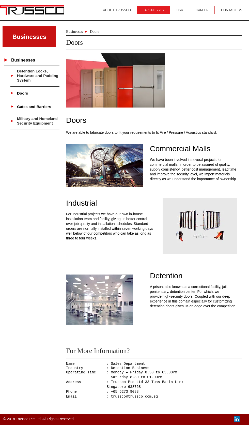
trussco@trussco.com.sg (134, 396)
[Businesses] (39, 60)
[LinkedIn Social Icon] (237, 419)
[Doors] (38, 93)
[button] (29, 36)
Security (25, 123)
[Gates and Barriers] (38, 106)
